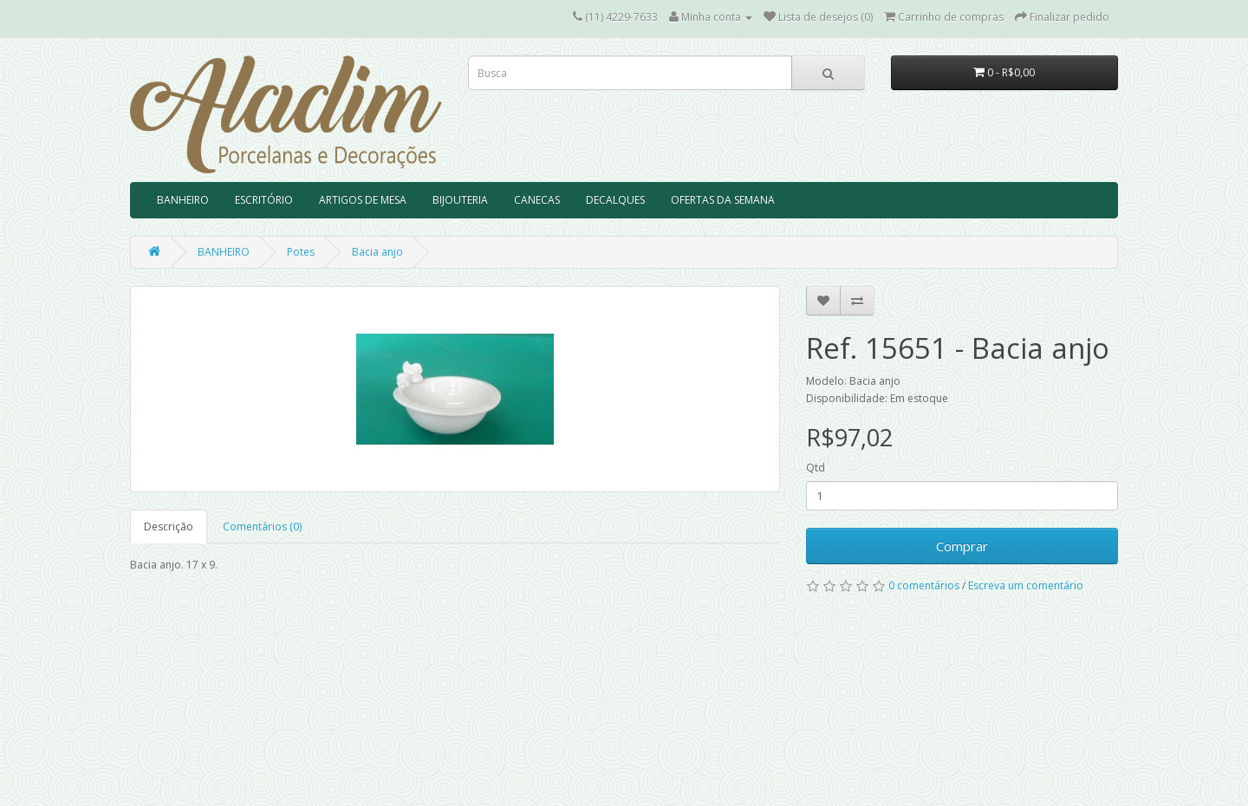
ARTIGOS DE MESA (362, 199)
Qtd (815, 467)
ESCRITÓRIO (264, 199)
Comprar (962, 546)
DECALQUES (615, 199)
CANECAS (537, 199)
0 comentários (923, 585)
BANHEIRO (183, 199)
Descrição (168, 526)
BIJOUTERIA (460, 199)
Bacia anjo (377, 251)
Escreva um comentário (1025, 585)
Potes (301, 251)
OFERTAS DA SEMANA (723, 199)
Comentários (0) (262, 526)
